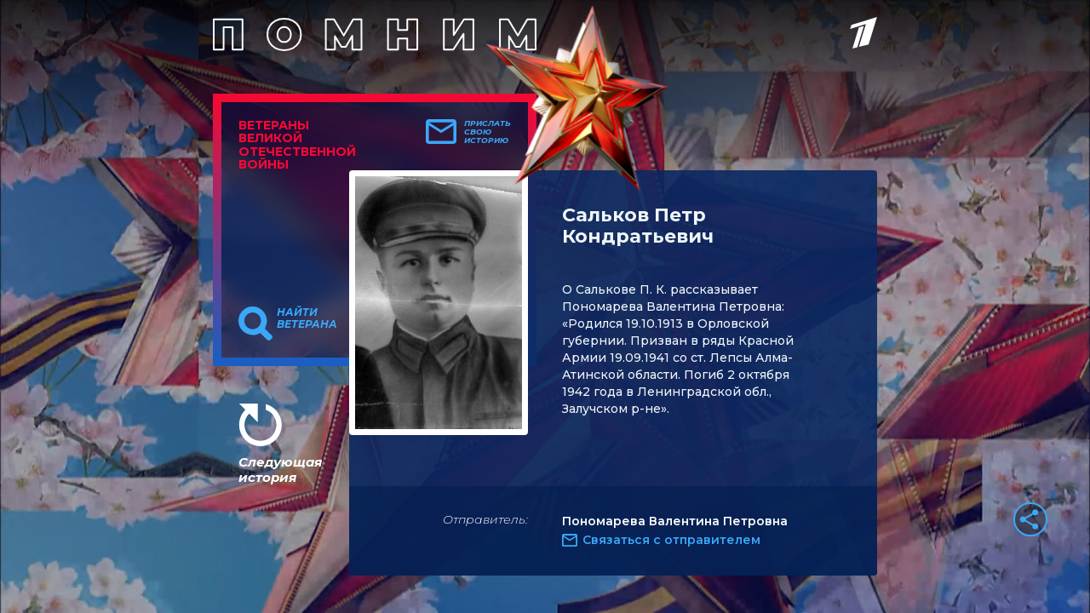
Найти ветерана (307, 318)
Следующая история (280, 469)
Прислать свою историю (487, 132)
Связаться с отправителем (671, 539)
